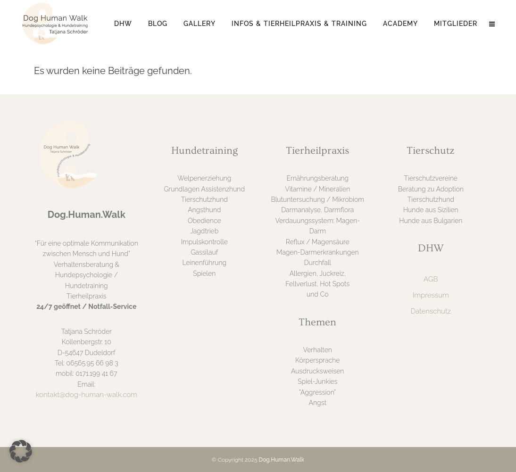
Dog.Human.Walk (282, 459)
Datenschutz (430, 311)
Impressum (431, 295)
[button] (21, 451)
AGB (431, 279)
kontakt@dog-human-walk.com (86, 394)
